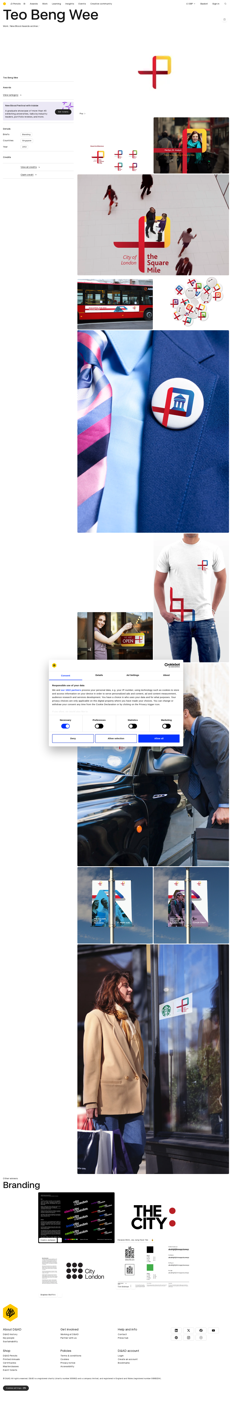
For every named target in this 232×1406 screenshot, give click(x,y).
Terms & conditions (71, 1355)
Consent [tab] (65, 675)
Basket (204, 4)
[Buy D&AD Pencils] (17, 3)
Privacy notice (68, 1363)
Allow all (159, 738)
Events (82, 4)
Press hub (123, 1338)
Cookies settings (16, 1388)
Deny (73, 738)
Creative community (101, 4)
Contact (122, 1334)
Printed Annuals (11, 1359)
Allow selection (116, 738)
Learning (56, 4)
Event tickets (10, 1370)
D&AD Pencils (10, 1355)
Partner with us (69, 1338)
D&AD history (10, 1334)
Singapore (26, 141)
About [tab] (166, 675)
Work (45, 4)
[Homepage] (4, 3)
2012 (24, 147)
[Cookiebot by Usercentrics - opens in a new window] (167, 665)
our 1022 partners (71, 690)
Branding (26, 134)
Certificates (9, 1363)
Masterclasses (11, 1366)
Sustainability (10, 1341)
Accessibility (67, 1366)
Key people (8, 1338)
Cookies (65, 1359)
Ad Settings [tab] (133, 675)
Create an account (128, 1359)
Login (121, 1355)
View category (12, 94)
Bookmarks (124, 1363)
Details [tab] (99, 675)
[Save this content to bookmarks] (224, 19)
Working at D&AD (70, 1334)
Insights (69, 4)
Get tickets (63, 112)
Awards (34, 4)
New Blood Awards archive (24, 26)
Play (83, 113)
